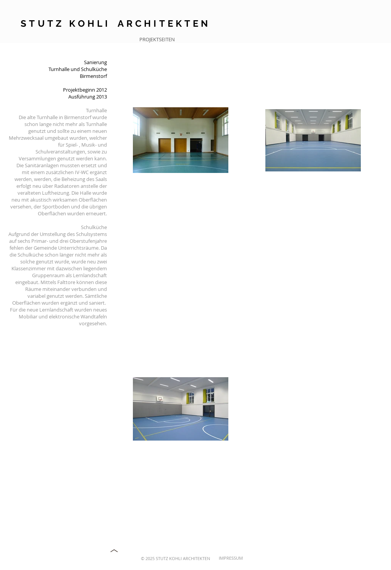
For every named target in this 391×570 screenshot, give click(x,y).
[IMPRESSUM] (243, 558)
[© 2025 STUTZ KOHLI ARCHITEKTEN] (173, 558)
